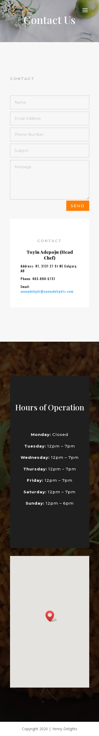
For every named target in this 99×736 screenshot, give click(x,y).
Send (78, 205)
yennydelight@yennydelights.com (47, 317)
